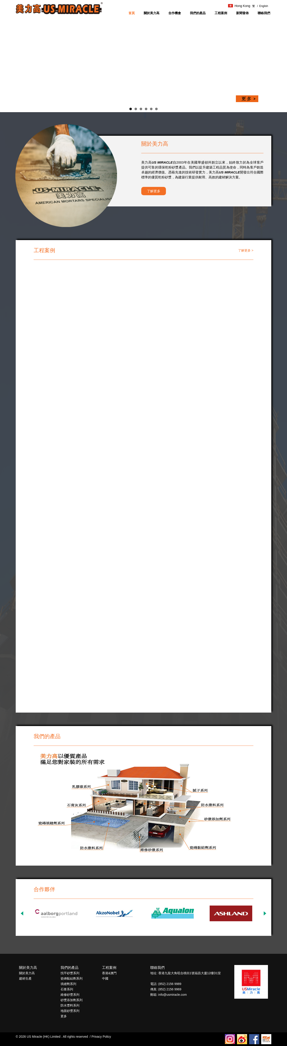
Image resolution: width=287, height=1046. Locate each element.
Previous (22, 913)
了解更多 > (245, 250)
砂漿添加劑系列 (72, 1000)
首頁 (131, 13)
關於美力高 (151, 13)
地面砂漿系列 (70, 1011)
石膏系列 (67, 989)
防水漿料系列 (70, 1005)
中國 (105, 978)
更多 (64, 1016)
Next (264, 913)
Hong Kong (239, 6)
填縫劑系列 (68, 984)
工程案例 (221, 13)
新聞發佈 (242, 13)
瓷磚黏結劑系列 (72, 978)
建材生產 (25, 978)
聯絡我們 (264, 13)
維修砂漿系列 (70, 994)
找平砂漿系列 (70, 973)
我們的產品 (198, 13)
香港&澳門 (109, 973)
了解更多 (153, 191)
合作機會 (174, 13)
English (262, 6)
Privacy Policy (101, 1036)
